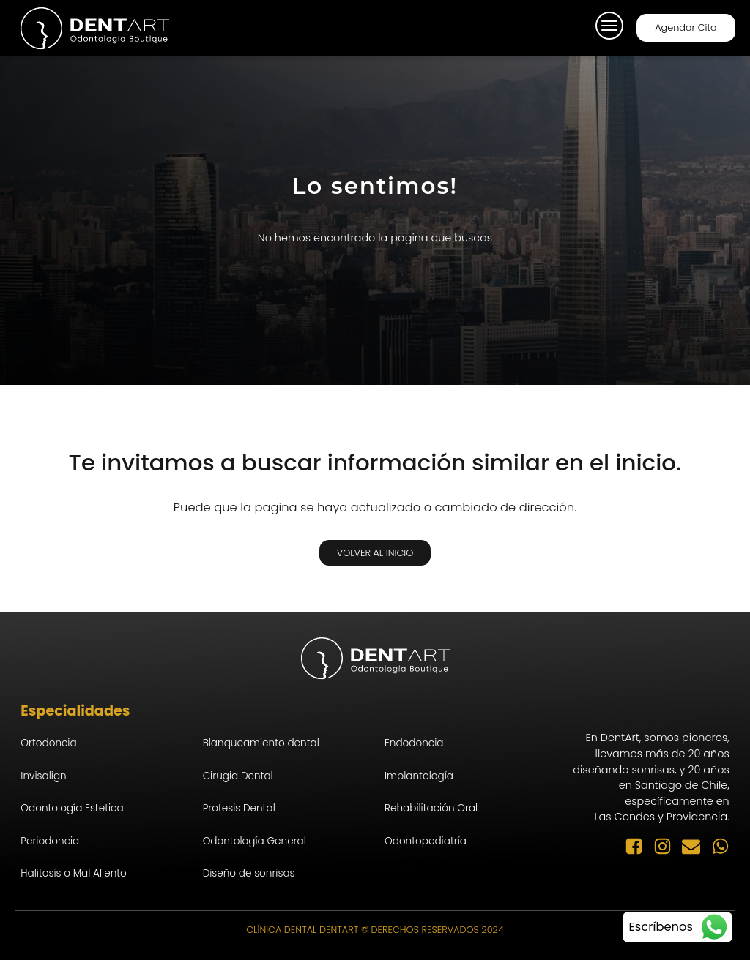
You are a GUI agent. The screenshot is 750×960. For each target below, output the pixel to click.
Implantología (419, 776)
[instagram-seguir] (667, 846)
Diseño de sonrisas (249, 873)
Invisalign (43, 776)
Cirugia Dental (238, 776)
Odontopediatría (426, 841)
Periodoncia (50, 841)
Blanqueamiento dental (261, 743)
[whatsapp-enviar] (720, 846)
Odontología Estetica (72, 808)
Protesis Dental (239, 808)
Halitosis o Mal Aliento (74, 873)
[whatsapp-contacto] (677, 927)
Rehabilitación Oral (431, 808)
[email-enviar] (696, 846)
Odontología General (254, 841)
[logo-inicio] (94, 28)
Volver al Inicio (375, 553)
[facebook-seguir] (639, 846)
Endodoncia (414, 743)
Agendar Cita (685, 27)
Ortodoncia (48, 743)
